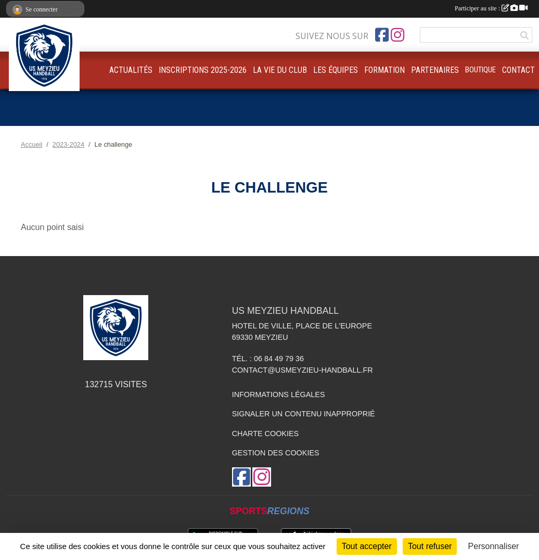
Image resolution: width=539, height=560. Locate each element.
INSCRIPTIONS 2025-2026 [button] (203, 70)
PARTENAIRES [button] (435, 70)
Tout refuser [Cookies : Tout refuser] (430, 546)
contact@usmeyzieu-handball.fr (302, 370)
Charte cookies (265, 433)
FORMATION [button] (384, 70)
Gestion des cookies (275, 453)
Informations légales (278, 394)
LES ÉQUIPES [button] (335, 70)
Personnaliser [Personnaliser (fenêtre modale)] (493, 546)
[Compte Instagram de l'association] (397, 35)
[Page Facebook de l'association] (382, 35)
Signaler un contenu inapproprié (303, 414)
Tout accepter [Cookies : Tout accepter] (367, 546)
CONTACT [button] (518, 70)
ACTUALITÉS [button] (130, 70)
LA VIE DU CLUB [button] (280, 70)
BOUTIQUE (480, 69)
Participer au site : (491, 8)
